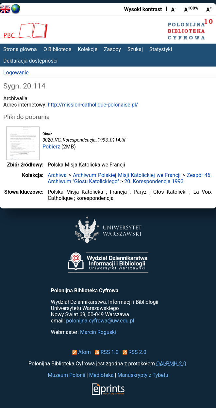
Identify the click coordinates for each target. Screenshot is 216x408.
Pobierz (51, 147)
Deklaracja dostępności (30, 61)
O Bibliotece (57, 49)
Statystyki (160, 49)
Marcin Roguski (98, 332)
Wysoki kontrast (143, 9)
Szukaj (135, 49)
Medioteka (101, 375)
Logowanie (16, 72)
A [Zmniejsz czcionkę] (173, 9)
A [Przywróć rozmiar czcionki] (191, 9)
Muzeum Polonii (66, 375)
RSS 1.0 (105, 352)
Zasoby (112, 49)
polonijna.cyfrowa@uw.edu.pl (100, 321)
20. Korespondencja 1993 (153, 181)
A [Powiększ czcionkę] (209, 9)
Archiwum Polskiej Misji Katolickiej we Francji (127, 175)
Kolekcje (87, 49)
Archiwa (57, 175)
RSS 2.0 (133, 352)
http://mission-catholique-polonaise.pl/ (93, 105)
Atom (80, 352)
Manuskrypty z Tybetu (143, 375)
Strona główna (20, 49)
